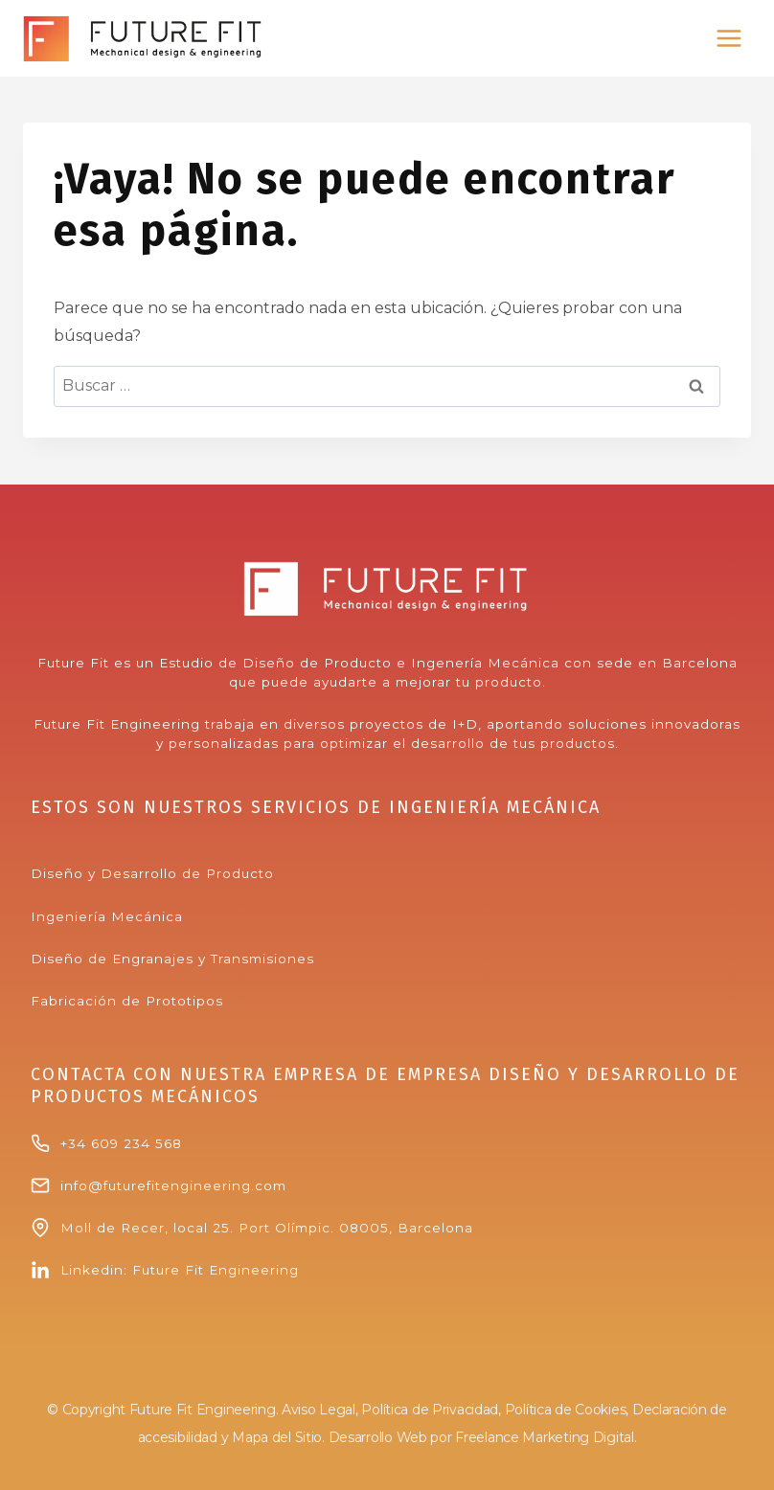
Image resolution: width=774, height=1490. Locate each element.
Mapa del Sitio (277, 1437)
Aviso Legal (318, 1409)
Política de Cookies (565, 1409)
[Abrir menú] (728, 37)
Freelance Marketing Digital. (545, 1437)
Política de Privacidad (429, 1409)
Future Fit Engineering (215, 1269)
